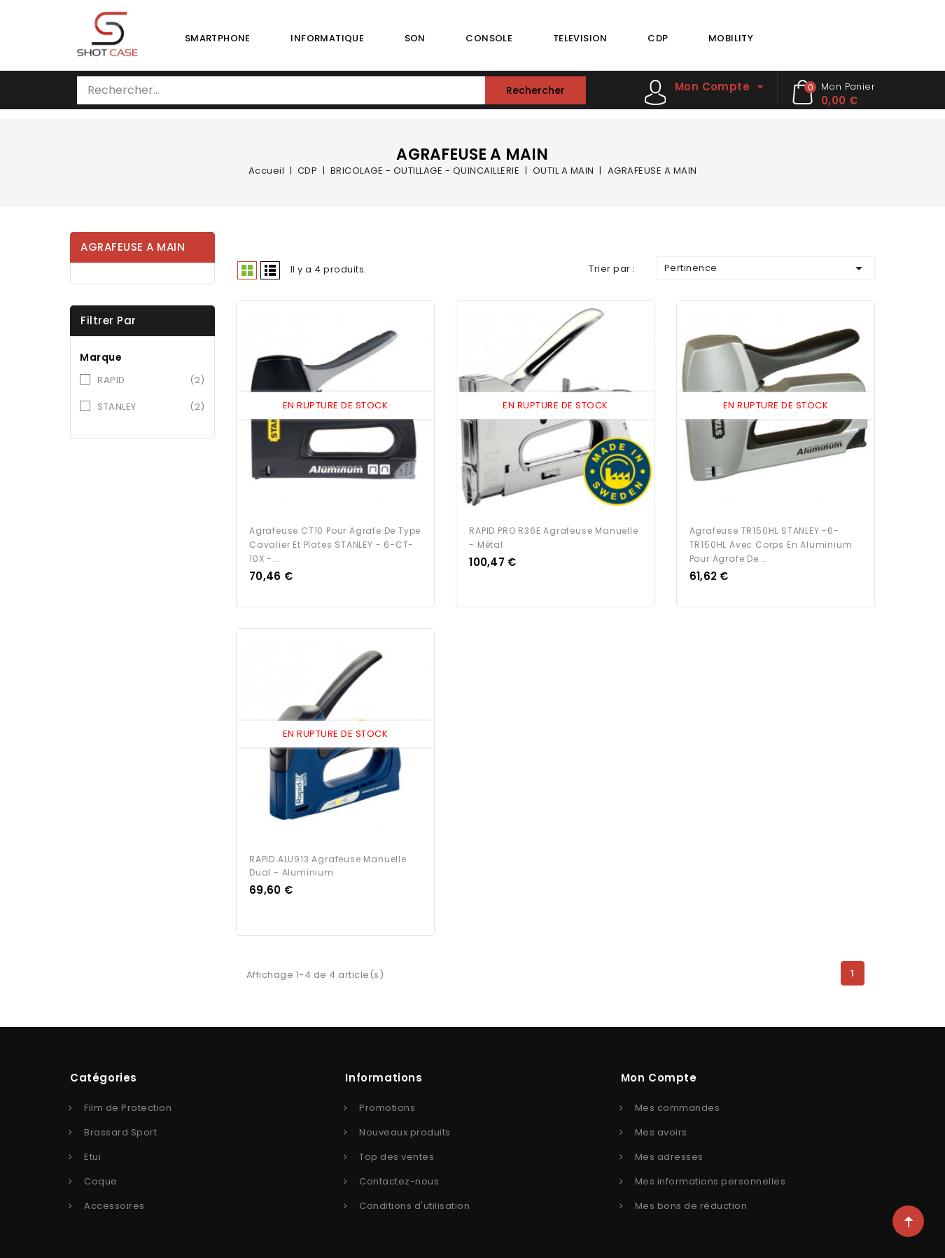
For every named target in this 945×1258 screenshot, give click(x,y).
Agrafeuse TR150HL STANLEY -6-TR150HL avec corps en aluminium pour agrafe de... (771, 542)
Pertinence (765, 268)
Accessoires (114, 1201)
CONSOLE (488, 38)
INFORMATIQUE (327, 38)
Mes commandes (677, 1103)
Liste (270, 270)
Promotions (387, 1103)
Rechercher (535, 90)
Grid (247, 270)
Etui (92, 1152)
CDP (658, 38)
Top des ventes (396, 1152)
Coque (101, 1177)
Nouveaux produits (405, 1128)
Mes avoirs (661, 1128)
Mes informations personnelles (710, 1177)
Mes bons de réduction (691, 1201)
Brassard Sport (120, 1128)
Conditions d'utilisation (414, 1201)
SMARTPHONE (218, 38)
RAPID (151, 380)
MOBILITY (730, 38)
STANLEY (151, 407)
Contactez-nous (399, 1177)
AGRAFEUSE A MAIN (132, 247)
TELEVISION (580, 38)
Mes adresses (669, 1152)
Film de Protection (128, 1103)
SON (415, 38)
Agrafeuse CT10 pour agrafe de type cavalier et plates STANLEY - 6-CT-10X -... (335, 542)
